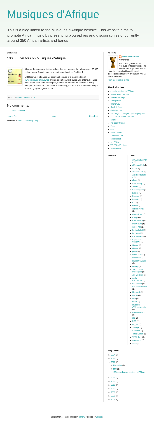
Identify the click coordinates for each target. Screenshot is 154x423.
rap (133, 318)
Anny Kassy (137, 183)
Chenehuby (115, 104)
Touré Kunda (137, 334)
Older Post (93, 116)
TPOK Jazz (137, 337)
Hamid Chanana (139, 261)
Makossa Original (117, 123)
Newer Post (12, 116)
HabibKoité (137, 258)
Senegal (135, 327)
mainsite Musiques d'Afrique (122, 91)
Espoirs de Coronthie (136, 241)
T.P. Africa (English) (118, 145)
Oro (112, 129)
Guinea (135, 245)
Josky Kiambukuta (137, 279)
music (134, 302)
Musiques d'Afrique (53, 14)
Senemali (136, 331)
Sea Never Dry (116, 136)
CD (133, 202)
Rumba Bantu (116, 132)
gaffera (82, 417)
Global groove (116, 110)
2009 (113, 392)
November (117, 365)
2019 (113, 378)
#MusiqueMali (138, 165)
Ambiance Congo (117, 97)
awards (135, 186)
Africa (134, 168)
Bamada (135, 196)
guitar (134, 251)
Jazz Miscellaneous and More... (123, 116)
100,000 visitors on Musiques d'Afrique (129, 372)
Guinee (135, 248)
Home (53, 116)
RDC (134, 321)
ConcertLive (137, 214)
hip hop (135, 266)
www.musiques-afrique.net (37, 80)
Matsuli (113, 126)
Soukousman (115, 139)
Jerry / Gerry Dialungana (137, 271)
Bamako (135, 199)
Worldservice (115, 148)
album (135, 180)
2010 (113, 388)
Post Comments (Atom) (28, 121)
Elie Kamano (137, 236)
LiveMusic (136, 292)
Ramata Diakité (138, 313)
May (115, 369)
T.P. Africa (114, 142)
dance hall (136, 227)
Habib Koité (137, 255)
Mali (134, 299)
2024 (113, 355)
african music (137, 172)
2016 (113, 381)
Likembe (113, 120)
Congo (135, 217)
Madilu (135, 295)
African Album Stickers (119, 94)
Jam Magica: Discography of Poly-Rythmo (127, 113)
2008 (113, 396)
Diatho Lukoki (138, 230)
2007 (113, 399)
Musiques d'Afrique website (139, 306)
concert (135, 205)
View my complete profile (118, 80)
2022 (113, 362)
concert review (138, 209)
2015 (113, 385)
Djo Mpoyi (136, 233)
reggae (135, 324)
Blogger (99, 417)
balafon (135, 193)
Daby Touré (137, 224)
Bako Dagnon (138, 190)
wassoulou (136, 340)
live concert (137, 284)
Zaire (134, 343)
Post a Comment (18, 111)
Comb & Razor (116, 107)
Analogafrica (115, 101)
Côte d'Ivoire (137, 220)
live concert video (139, 287)
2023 (113, 358)
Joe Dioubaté (137, 275)
